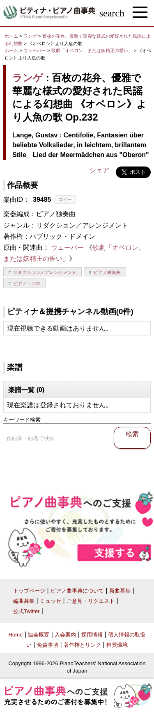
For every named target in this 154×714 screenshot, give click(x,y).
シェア (99, 170)
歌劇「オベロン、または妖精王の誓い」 (92, 50)
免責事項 (47, 645)
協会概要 (38, 635)
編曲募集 (23, 601)
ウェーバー (34, 50)
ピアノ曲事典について (77, 591)
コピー (65, 199)
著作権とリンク (82, 645)
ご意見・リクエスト (91, 601)
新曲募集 (120, 591)
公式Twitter (26, 611)
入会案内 (65, 635)
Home (16, 635)
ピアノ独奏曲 (107, 272)
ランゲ (30, 36)
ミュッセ (50, 601)
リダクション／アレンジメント (44, 272)
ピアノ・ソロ (26, 283)
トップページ (29, 591)
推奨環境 (117, 645)
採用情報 (92, 635)
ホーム (11, 36)
